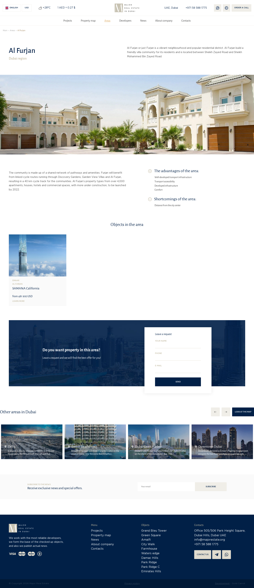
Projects (67, 20)
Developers (125, 20)
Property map (88, 20)
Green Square (151, 535)
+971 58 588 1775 (196, 8)
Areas (107, 20)
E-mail (158, 366)
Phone (158, 353)
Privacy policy (132, 583)
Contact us (202, 554)
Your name (161, 341)
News (143, 20)
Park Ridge (149, 562)
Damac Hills (149, 558)
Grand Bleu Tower (154, 530)
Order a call (241, 8)
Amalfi (146, 539)
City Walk (148, 544)
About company (164, 20)
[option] (31, 441)
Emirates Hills (151, 571)
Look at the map (243, 412)
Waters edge (150, 553)
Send (178, 382)
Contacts (186, 20)
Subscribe (211, 486)
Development (222, 583)
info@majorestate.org (209, 539)
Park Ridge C (150, 567)
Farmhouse (149, 549)
